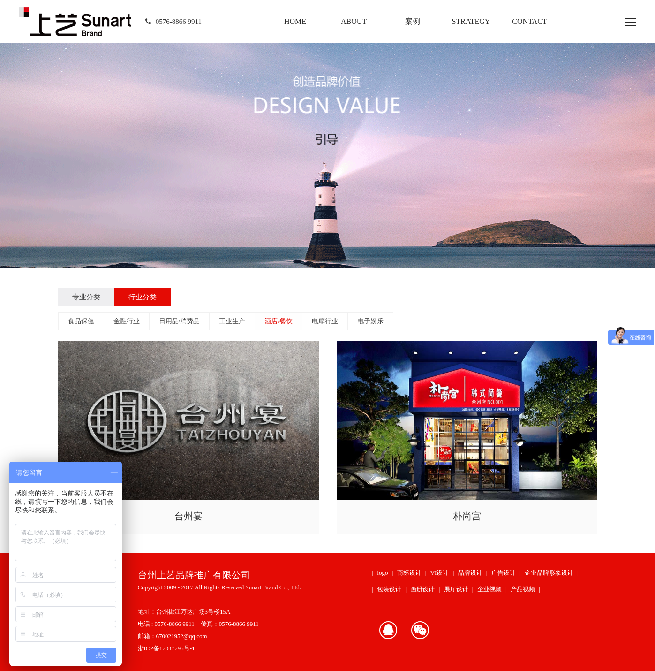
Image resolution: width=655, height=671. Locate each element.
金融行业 (126, 321)
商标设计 (409, 572)
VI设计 (439, 572)
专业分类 (86, 297)
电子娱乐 (370, 321)
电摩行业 (325, 321)
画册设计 (422, 589)
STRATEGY (471, 21)
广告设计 (503, 572)
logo (382, 572)
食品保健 (81, 321)
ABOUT (354, 21)
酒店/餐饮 (278, 321)
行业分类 (142, 297)
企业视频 (489, 589)
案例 (412, 21)
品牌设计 (470, 572)
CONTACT (529, 21)
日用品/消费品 (179, 321)
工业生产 (232, 321)
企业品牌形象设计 (549, 572)
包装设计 (389, 589)
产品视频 (523, 589)
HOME (295, 21)
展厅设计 (456, 589)
